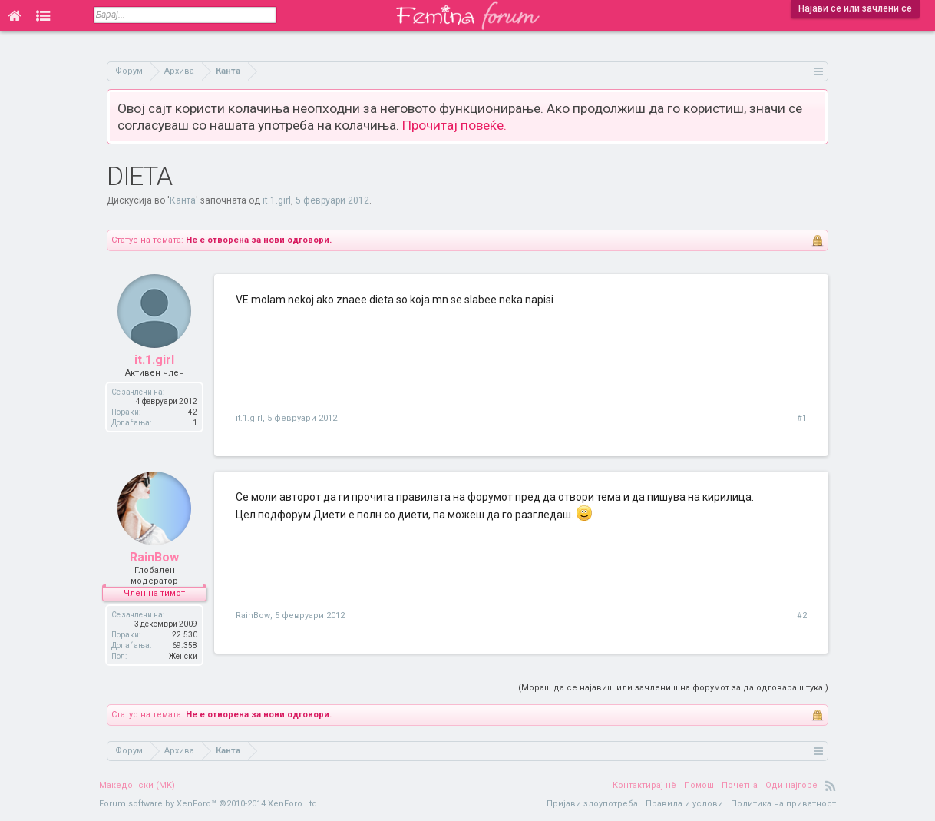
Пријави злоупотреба (592, 804)
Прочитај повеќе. (454, 125)
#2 (802, 616)
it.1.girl (277, 200)
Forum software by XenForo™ (209, 804)
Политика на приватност (783, 804)
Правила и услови (684, 804)
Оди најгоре (791, 785)
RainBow (154, 557)
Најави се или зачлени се (855, 8)
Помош (699, 785)
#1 (802, 418)
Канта (183, 200)
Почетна (740, 785)
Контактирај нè (644, 785)
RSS (830, 785)
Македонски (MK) (137, 785)
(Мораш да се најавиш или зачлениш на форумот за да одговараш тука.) (673, 688)
